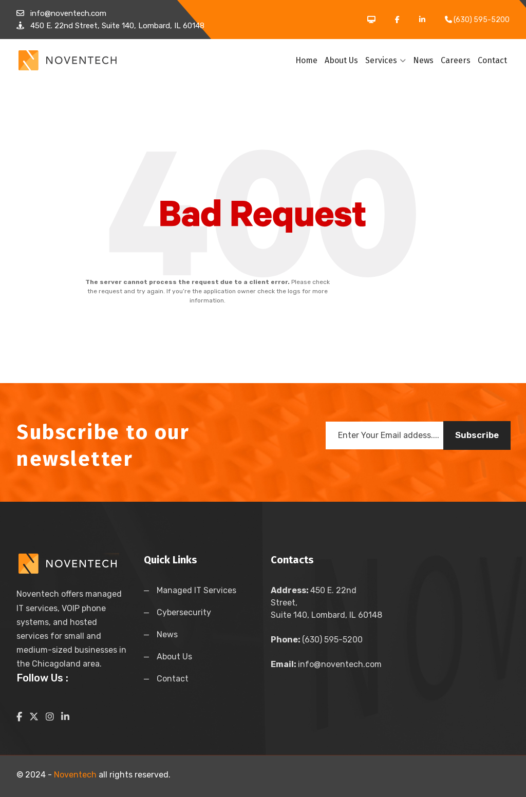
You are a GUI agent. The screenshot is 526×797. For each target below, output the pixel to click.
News (423, 60)
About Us (341, 60)
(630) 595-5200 (317, 639)
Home (306, 60)
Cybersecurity (184, 612)
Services (385, 60)
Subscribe (477, 435)
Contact (492, 60)
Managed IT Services (196, 590)
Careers (456, 60)
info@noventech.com (326, 664)
